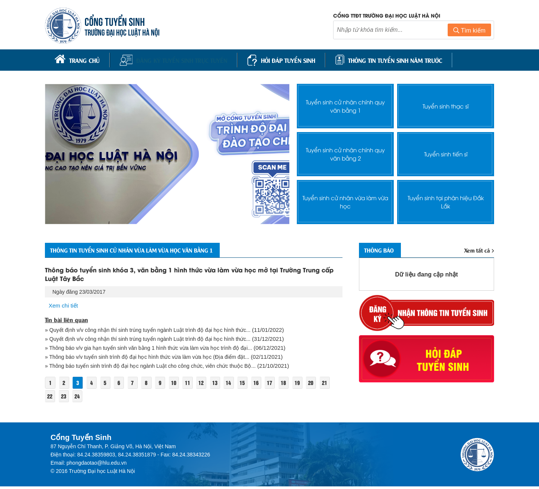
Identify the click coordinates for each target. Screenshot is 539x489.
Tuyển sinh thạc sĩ (446, 104)
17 (280, 385)
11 (194, 385)
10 (180, 385)
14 (237, 385)
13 (223, 385)
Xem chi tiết (64, 305)
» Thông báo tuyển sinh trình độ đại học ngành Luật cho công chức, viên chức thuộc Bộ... (156, 368)
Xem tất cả (478, 249)
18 (295, 385)
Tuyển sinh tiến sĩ (445, 152)
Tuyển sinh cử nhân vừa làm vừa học (345, 200)
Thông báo (382, 249)
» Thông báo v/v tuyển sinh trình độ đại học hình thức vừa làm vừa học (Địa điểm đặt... (153, 358)
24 (93, 398)
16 (266, 385)
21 (50, 398)
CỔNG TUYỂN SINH (116, 21)
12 (208, 385)
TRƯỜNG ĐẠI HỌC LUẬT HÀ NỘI (123, 32)
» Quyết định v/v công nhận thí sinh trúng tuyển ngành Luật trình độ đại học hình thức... (154, 330)
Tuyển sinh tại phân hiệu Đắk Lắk (445, 200)
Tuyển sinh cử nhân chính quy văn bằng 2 (345, 152)
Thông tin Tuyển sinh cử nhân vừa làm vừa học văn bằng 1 (148, 249)
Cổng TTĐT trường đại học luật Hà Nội (386, 15)
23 (79, 398)
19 (309, 385)
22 (64, 398)
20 (324, 385)
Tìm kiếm (469, 31)
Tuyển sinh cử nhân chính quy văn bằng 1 (345, 104)
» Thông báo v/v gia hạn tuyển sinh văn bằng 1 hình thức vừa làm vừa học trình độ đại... (155, 349)
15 (252, 385)
